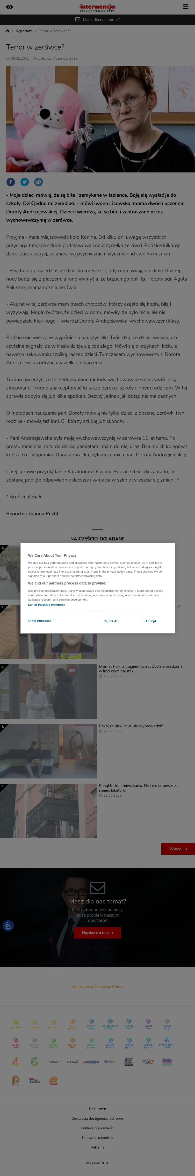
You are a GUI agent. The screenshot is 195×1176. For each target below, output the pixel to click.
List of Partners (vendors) (46, 604)
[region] (97, 588)
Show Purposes (40, 620)
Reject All (111, 621)
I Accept (150, 621)
